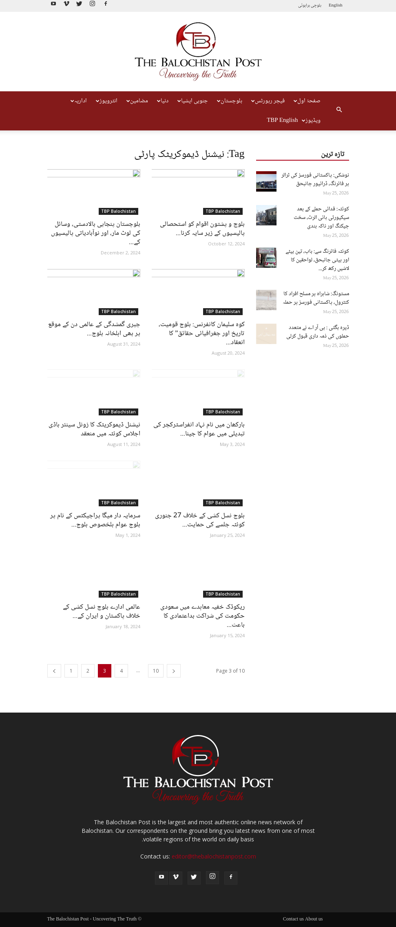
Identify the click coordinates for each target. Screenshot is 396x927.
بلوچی (316, 5)
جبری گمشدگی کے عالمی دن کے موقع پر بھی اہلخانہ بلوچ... (94, 329)
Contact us (293, 919)
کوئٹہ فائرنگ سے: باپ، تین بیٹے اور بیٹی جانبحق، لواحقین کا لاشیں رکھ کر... (317, 260)
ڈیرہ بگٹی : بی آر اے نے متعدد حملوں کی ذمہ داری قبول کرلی (317, 332)
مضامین (137, 101)
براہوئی (304, 5)
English (336, 5)
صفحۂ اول (307, 101)
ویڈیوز (311, 120)
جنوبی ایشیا (192, 101)
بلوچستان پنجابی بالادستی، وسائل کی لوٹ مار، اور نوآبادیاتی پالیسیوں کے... (95, 233)
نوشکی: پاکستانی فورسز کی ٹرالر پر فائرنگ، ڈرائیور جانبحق (315, 179)
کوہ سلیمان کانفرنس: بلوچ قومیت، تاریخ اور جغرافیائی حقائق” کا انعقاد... (202, 334)
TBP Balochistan (118, 211)
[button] (339, 111)
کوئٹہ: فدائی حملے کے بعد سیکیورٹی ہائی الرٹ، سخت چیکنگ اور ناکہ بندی (321, 217)
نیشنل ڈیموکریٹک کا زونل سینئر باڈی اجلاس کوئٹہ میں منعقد (94, 429)
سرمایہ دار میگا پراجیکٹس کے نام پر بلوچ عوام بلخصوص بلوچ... (95, 520)
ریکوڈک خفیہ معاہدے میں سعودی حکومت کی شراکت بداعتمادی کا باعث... (202, 616)
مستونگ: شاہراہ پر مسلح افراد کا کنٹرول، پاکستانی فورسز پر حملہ (316, 298)
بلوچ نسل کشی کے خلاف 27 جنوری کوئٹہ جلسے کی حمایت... (200, 520)
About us (314, 919)
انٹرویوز (106, 101)
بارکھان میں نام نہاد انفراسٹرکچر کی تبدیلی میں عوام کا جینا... (199, 429)
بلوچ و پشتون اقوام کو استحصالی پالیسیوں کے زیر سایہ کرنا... (202, 229)
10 (156, 670)
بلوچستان (229, 101)
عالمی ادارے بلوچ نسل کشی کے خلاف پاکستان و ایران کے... (101, 611)
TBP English (282, 120)
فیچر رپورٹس (268, 101)
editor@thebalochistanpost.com (214, 856)
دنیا (162, 101)
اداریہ (79, 101)
